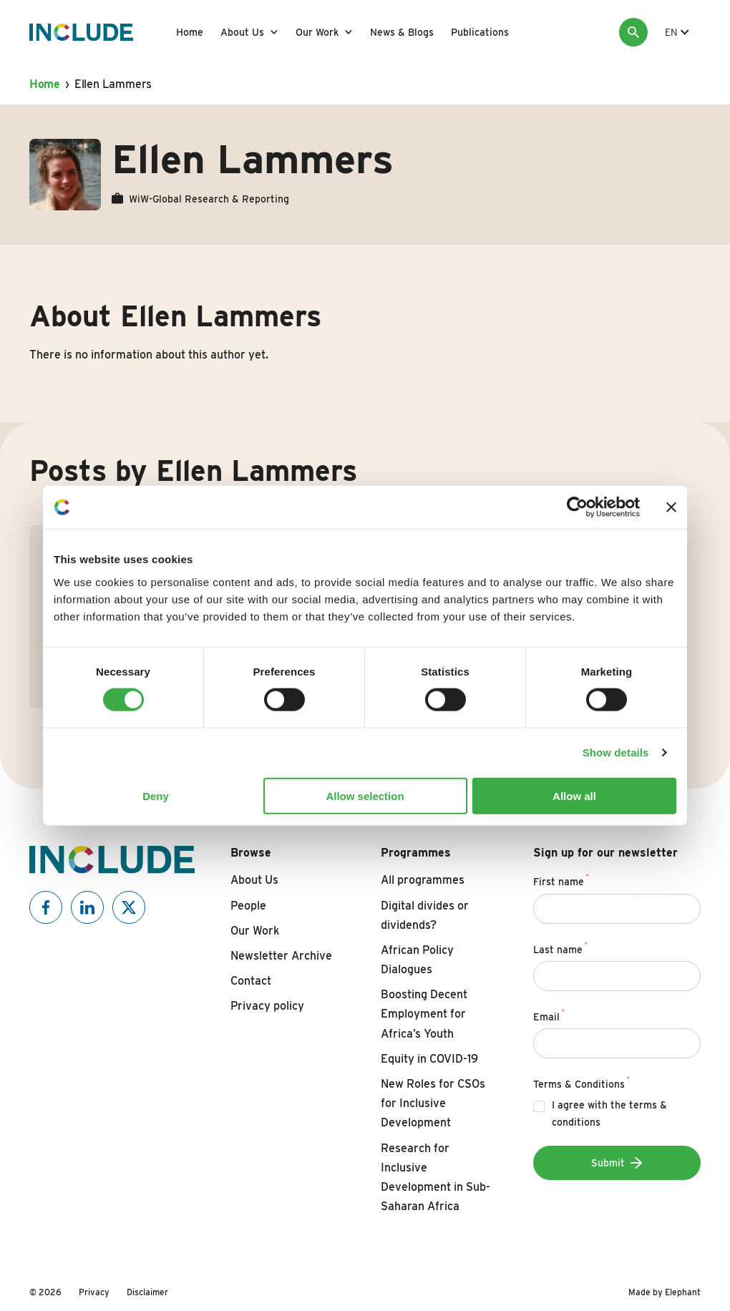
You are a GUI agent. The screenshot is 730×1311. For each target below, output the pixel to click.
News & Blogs (402, 32)
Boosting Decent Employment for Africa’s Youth (424, 1014)
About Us (242, 32)
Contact (250, 981)
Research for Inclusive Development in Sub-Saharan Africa (435, 1177)
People (248, 905)
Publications (480, 32)
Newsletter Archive (281, 955)
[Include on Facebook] (45, 907)
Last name (560, 947)
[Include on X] (128, 907)
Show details (616, 752)
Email (549, 1015)
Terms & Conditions (582, 1082)
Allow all (574, 795)
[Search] (633, 32)
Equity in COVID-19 (429, 1059)
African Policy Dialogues (417, 959)
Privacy (94, 1292)
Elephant (683, 1292)
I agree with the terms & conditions (609, 1114)
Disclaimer (147, 1292)
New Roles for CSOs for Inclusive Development (433, 1103)
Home (189, 32)
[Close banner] (671, 507)
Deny (155, 795)
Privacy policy (267, 1006)
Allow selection (365, 795)
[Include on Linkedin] (87, 907)
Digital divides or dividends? (425, 915)
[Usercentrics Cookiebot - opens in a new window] (577, 507)
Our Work (317, 32)
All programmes (422, 880)
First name (561, 879)
